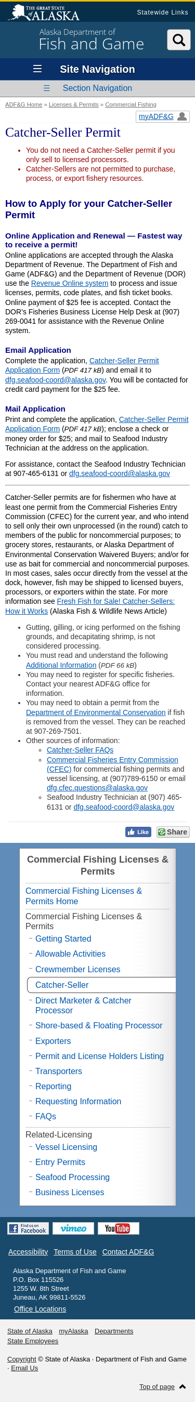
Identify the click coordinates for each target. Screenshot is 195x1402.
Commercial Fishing (131, 104)
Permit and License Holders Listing (99, 1056)
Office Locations (40, 1309)
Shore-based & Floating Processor (99, 1025)
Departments (114, 1331)
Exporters (53, 1041)
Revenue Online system (70, 283)
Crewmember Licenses (78, 969)
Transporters (58, 1071)
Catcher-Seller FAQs (80, 750)
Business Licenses (70, 1192)
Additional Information (61, 665)
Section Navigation (97, 88)
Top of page (157, 1387)
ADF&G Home (24, 104)
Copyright (21, 1359)
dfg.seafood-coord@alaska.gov (55, 380)
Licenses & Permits (74, 104)
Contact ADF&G (128, 1252)
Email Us (24, 1368)
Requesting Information (78, 1101)
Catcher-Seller (61, 985)
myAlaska (73, 1331)
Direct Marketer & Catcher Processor (83, 1005)
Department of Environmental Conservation (95, 712)
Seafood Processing (72, 1177)
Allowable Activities (70, 953)
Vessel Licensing (66, 1147)
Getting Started (63, 938)
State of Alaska (49, 13)
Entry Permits (60, 1162)
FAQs (45, 1116)
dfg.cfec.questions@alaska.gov (97, 788)
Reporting (53, 1086)
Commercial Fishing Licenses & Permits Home (83, 896)
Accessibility (28, 1252)
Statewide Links (162, 12)
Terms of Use (75, 1252)
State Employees (32, 1341)
